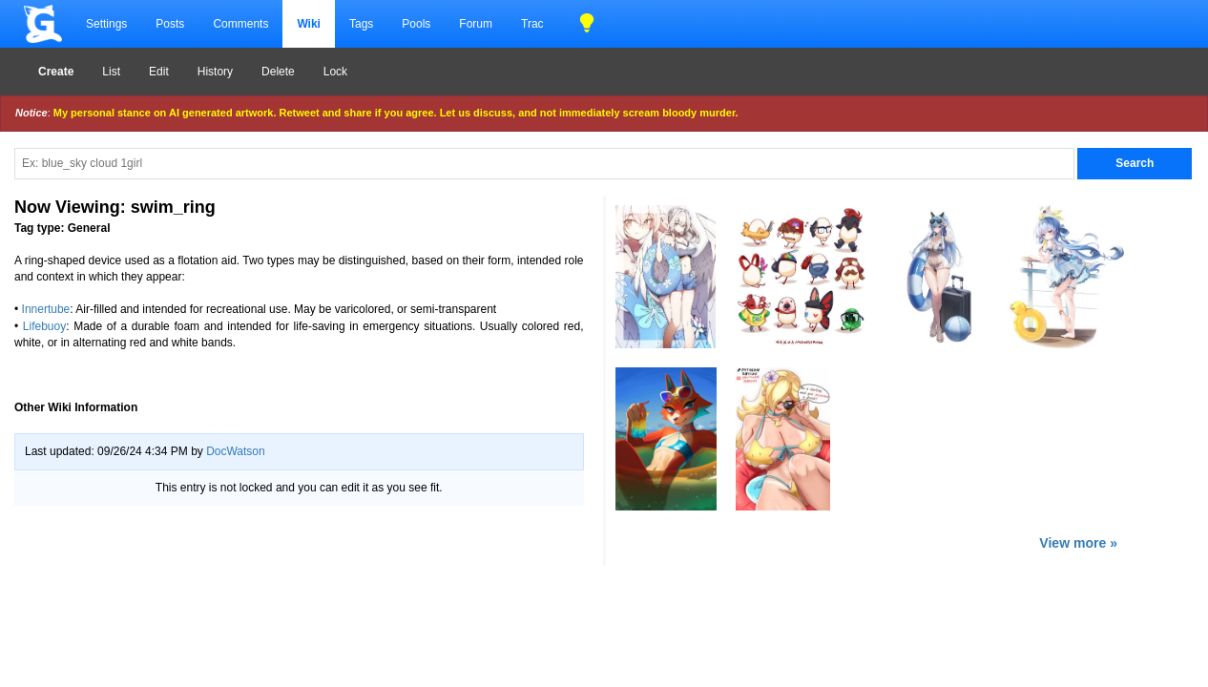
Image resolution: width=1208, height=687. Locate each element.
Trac (532, 24)
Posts (170, 24)
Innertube (46, 309)
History (215, 71)
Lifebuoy (44, 326)
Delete (278, 71)
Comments (240, 24)
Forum (475, 24)
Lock (335, 71)
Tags (361, 24)
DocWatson (235, 451)
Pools (416, 24)
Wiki (309, 24)
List (111, 71)
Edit (159, 71)
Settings (106, 24)
